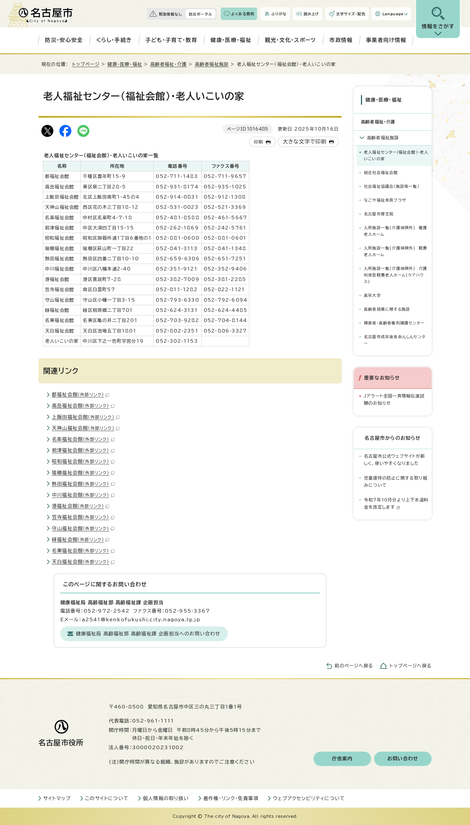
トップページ (86, 64)
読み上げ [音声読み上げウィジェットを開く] (311, 14)
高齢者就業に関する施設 (387, 309)
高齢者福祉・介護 (168, 64)
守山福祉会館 (83, 528)
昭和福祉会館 (83, 461)
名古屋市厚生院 (379, 213)
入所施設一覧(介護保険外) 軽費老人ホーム (395, 251)
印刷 (258, 142)
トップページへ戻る (411, 666)
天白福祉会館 (83, 561)
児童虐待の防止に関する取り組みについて (395, 481)
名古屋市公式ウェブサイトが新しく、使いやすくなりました (394, 459)
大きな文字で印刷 (305, 141)
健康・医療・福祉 (230, 40)
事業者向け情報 (386, 40)
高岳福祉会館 (83, 405)
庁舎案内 (342, 758)
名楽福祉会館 (83, 439)
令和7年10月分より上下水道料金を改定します (396, 503)
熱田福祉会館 (83, 483)
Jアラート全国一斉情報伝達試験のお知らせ (394, 399)
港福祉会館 (80, 506)
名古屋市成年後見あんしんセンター (394, 340)
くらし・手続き (114, 40)
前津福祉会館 (83, 450)
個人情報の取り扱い (166, 798)
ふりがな (279, 14)
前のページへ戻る (354, 666)
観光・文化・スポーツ (290, 40)
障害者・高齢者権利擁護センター (394, 323)
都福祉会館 (80, 394)
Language (393, 14)
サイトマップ (57, 798)
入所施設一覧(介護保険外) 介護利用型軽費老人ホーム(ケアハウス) (395, 274)
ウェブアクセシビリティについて (309, 798)
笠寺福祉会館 (83, 517)
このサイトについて (107, 798)
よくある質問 (242, 14)
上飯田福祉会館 (86, 417)
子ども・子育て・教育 (171, 40)
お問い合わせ (402, 758)
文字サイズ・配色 (350, 14)
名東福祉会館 (83, 550)
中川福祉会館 (83, 494)
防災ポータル (200, 14)
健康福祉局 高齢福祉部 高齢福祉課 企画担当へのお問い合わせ (148, 633)
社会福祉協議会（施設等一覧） (391, 186)
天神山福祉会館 (86, 428)
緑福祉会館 (80, 539)
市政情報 (340, 40)
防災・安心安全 (64, 40)
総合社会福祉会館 (381, 172)
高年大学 (372, 295)
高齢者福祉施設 (212, 64)
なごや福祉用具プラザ (385, 200)
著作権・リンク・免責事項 (230, 798)
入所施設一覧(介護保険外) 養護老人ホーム (395, 230)
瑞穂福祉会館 (83, 472)
